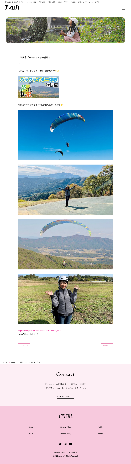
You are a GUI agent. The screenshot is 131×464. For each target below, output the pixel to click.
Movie (13, 362)
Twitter (60, 444)
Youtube (70, 444)
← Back (24, 346)
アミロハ (12, 7)
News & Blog (65, 427)
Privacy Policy (59, 452)
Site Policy (73, 452)
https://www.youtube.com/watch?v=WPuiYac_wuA (39, 330)
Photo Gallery (65, 434)
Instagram (65, 444)
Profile (100, 427)
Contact (100, 434)
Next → (107, 346)
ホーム (5, 362)
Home (31, 427)
